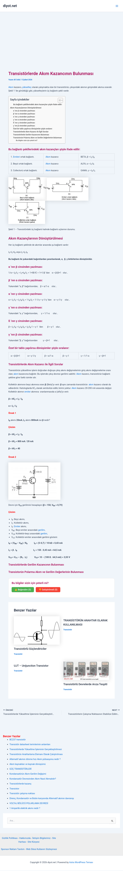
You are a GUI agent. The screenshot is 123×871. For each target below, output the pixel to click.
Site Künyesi (33, 842)
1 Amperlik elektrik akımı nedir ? (25, 808)
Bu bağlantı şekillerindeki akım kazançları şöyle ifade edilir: (37, 104)
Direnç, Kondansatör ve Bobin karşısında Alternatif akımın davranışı (42, 798)
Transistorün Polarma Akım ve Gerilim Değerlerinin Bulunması (37, 138)
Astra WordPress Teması (81, 862)
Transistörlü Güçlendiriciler (30, 648)
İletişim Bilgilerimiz (41, 838)
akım (16, 374)
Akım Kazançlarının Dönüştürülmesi (25, 108)
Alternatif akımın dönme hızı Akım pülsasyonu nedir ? (35, 759)
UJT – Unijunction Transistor (31, 665)
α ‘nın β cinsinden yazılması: (24, 111)
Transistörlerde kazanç (20, 784)
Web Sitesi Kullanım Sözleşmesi (41, 849)
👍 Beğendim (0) (23, 589)
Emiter (17, 526)
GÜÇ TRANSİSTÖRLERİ (21, 769)
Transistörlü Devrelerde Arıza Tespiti (85, 684)
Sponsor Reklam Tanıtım (12, 849)
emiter (27, 391)
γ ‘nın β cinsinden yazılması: (24, 126)
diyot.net (10, 6)
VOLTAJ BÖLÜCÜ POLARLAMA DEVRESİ (29, 803)
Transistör (18, 654)
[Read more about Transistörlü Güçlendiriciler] (37, 630)
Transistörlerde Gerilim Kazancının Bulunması (31, 135)
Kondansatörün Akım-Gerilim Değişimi (28, 774)
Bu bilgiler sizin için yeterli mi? (26, 140)
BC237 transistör (18, 740)
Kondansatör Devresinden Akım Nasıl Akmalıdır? (33, 779)
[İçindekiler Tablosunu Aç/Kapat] (59, 100)
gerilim (41, 530)
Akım (10, 87)
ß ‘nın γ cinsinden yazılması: (24, 123)
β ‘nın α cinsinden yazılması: (24, 114)
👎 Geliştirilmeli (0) (48, 589)
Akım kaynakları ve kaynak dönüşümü (28, 764)
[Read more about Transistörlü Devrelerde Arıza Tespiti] (86, 670)
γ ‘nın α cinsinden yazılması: (24, 120)
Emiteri (16, 156)
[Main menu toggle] (117, 6)
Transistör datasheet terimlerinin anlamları (30, 744)
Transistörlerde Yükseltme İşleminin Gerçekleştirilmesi (36, 749)
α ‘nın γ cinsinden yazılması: (24, 117)
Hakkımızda (25, 838)
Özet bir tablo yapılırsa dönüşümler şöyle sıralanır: (32, 129)
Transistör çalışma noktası (22, 794)
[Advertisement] (61, 34)
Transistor (14, 789)
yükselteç (26, 87)
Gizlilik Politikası (10, 838)
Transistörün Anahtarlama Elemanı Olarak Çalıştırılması (36, 754)
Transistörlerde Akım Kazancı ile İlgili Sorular (30, 132)
